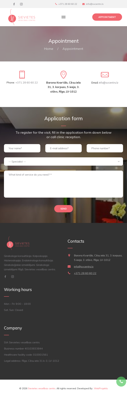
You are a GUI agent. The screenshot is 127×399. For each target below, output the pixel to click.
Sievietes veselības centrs (41, 388)
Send (63, 208)
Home (48, 49)
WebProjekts (101, 388)
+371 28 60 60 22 (67, 3)
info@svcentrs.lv (95, 3)
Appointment (107, 17)
